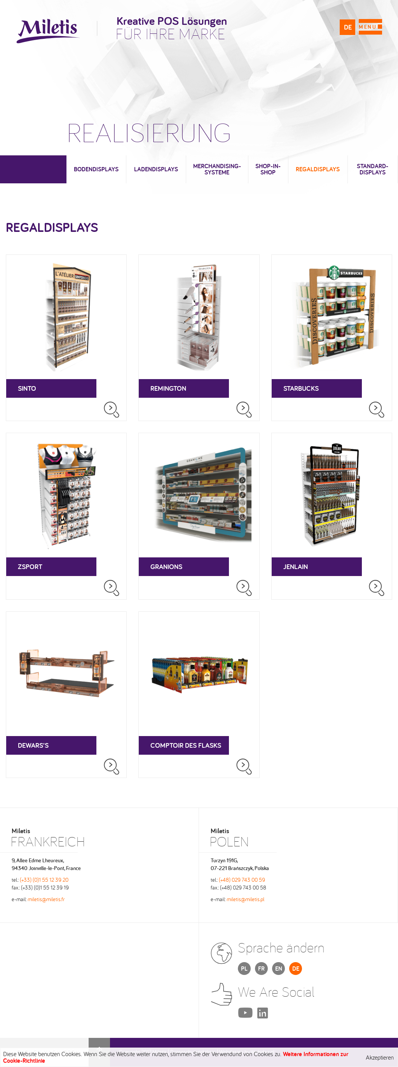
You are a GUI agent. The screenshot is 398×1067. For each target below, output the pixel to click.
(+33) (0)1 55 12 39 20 (44, 879)
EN (278, 968)
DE (348, 27)
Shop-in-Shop (268, 169)
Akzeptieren (380, 1057)
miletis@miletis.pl (245, 899)
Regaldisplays (318, 169)
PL (244, 968)
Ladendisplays (156, 169)
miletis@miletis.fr (46, 899)
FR (261, 968)
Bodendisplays (96, 169)
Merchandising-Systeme (217, 169)
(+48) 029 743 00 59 (242, 879)
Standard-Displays (372, 169)
